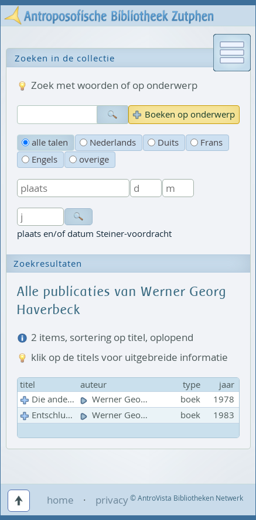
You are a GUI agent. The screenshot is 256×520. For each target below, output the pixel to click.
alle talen (45, 142)
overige (89, 159)
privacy (111, 500)
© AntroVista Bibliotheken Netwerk (186, 498)
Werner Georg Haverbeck (138, 399)
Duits (163, 142)
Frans (206, 142)
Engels (39, 159)
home (60, 500)
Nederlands (108, 142)
